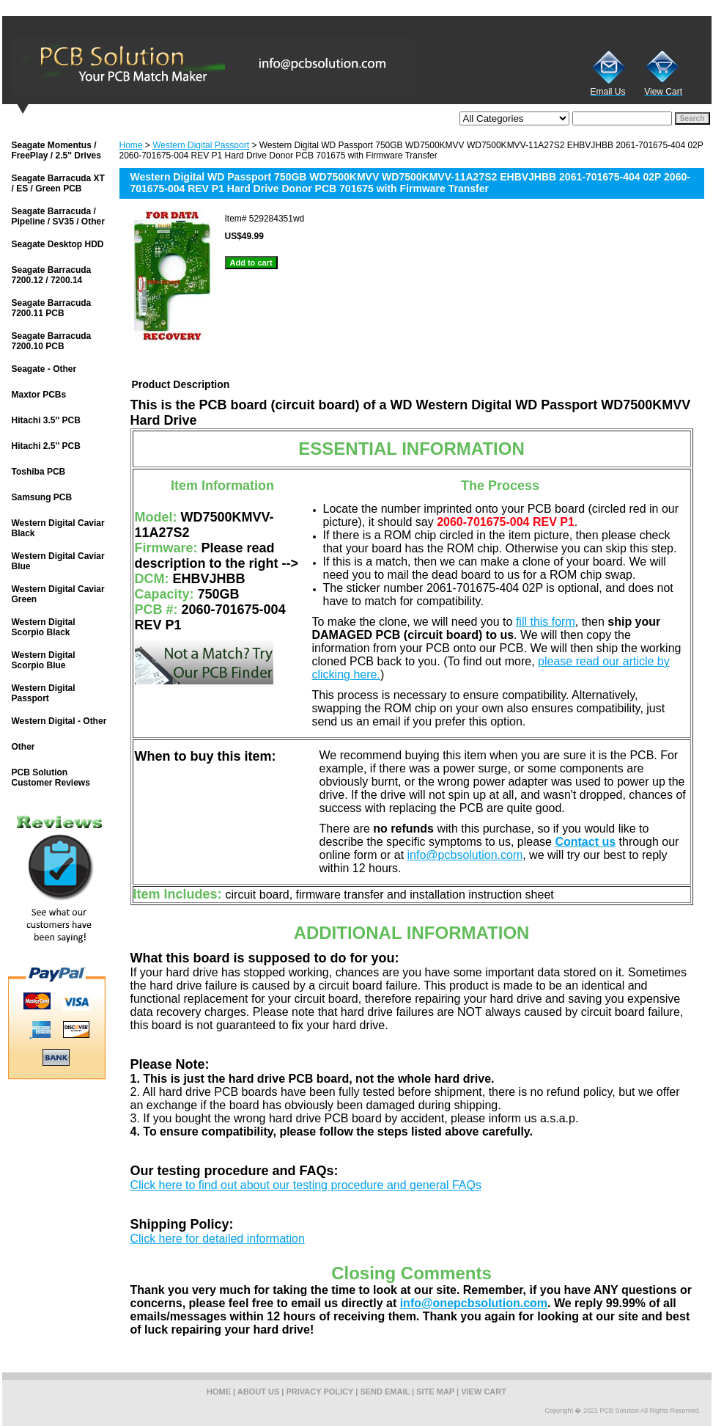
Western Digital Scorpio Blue (43, 660)
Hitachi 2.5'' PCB (46, 446)
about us (258, 1391)
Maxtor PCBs (39, 395)
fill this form (545, 621)
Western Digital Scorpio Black (43, 627)
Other (23, 747)
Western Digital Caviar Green (58, 594)
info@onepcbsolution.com (473, 1303)
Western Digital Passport (200, 145)
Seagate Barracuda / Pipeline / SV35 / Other (58, 216)
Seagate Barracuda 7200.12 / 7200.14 (52, 275)
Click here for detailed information (217, 1238)
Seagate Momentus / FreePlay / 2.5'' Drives (56, 150)
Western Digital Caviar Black (58, 528)
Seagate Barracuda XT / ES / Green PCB (58, 183)
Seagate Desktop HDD (58, 244)
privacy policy (320, 1391)
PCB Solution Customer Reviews (51, 777)
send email (385, 1391)
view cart (483, 1391)
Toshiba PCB (39, 472)
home (219, 1391)
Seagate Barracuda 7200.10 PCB (52, 341)
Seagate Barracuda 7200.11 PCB (52, 308)
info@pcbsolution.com (465, 855)
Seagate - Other (44, 369)
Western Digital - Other (59, 721)
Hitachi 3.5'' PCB (46, 420)
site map (435, 1391)
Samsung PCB (42, 497)
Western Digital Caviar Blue (58, 561)
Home (131, 145)
